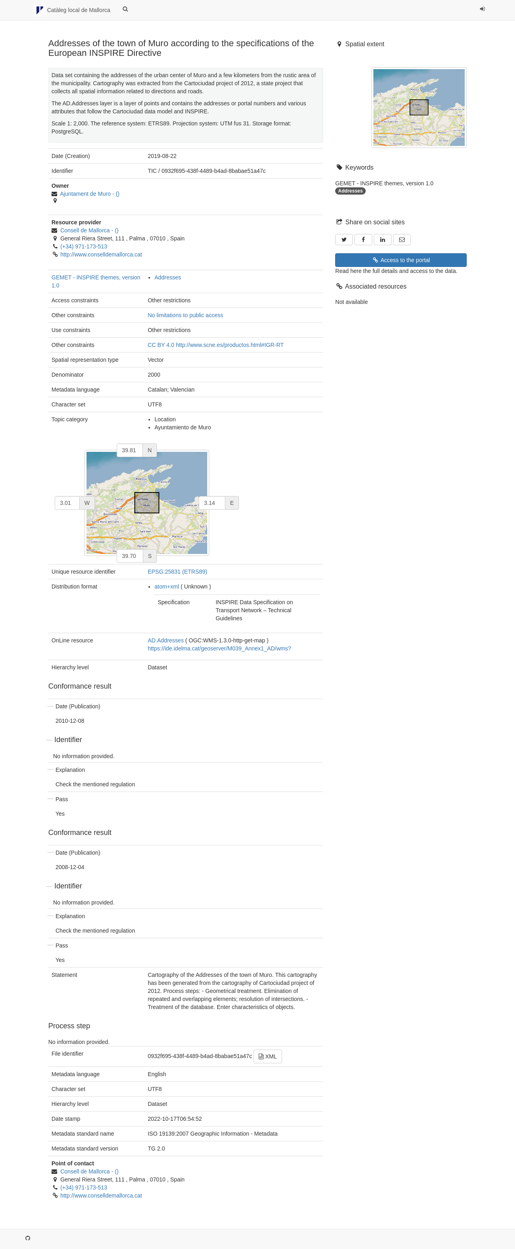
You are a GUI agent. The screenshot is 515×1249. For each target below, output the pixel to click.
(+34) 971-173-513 (83, 246)
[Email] (402, 239)
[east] (212, 503)
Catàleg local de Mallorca (72, 10)
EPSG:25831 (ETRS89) (177, 571)
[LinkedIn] (382, 239)
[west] (67, 503)
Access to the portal (401, 260)
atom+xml (166, 586)
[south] (130, 556)
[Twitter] (344, 239)
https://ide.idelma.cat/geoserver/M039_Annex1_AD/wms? (219, 648)
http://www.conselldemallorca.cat (101, 254)
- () (89, 194)
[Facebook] (363, 239)
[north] (130, 450)
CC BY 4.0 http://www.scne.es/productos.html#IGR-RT (216, 345)
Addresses (167, 277)
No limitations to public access (185, 315)
